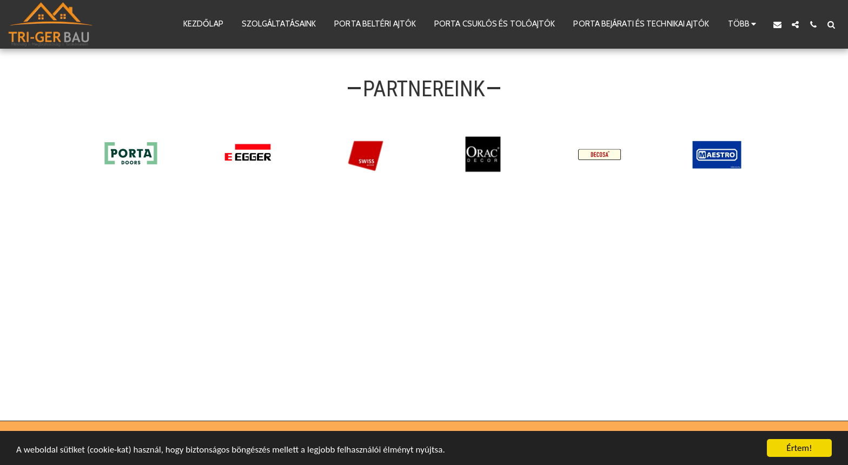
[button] (777, 24)
